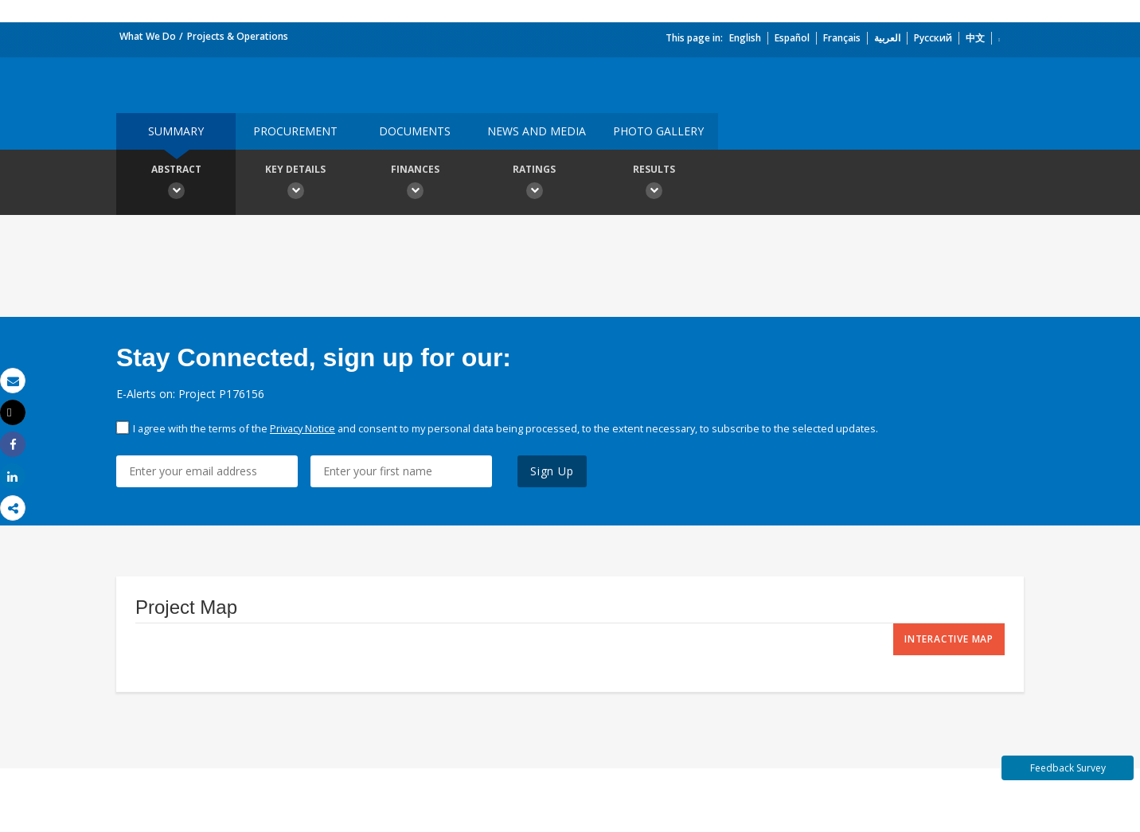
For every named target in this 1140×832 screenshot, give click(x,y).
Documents (415, 131)
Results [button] (654, 183)
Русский (933, 38)
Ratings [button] (534, 183)
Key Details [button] (295, 183)
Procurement (295, 131)
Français (842, 38)
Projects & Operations (237, 36)
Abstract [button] (176, 183)
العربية (887, 38)
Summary (176, 131)
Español (792, 38)
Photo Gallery (658, 131)
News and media (536, 131)
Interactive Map (949, 639)
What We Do (147, 36)
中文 (975, 38)
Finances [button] (415, 183)
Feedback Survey (1068, 768)
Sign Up (552, 470)
